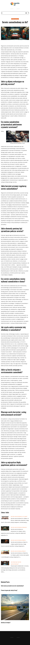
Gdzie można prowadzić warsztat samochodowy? (12, 586)
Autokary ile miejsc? (5, 622)
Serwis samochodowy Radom (18, 551)
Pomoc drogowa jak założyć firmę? (9, 590)
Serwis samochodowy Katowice (19, 527)
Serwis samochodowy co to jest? (19, 516)
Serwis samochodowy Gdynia (18, 540)
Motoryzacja (15, 19)
